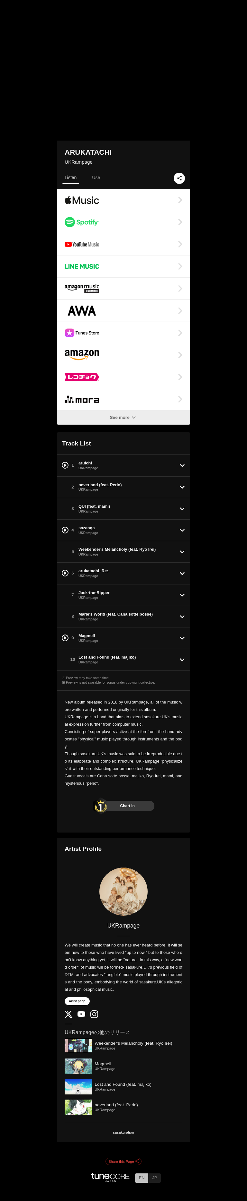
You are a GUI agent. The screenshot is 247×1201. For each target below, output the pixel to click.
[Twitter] (68, 1016)
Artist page (77, 1001)
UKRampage (79, 162)
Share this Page (123, 1161)
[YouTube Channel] (81, 1015)
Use (96, 177)
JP (154, 1177)
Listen (71, 177)
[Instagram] (94, 1016)
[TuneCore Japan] (110, 1180)
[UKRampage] (123, 892)
